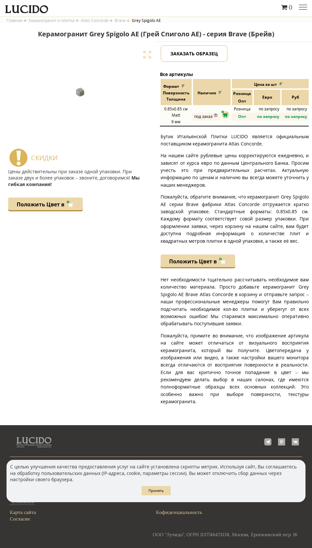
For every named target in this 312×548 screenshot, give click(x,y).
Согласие (20, 519)
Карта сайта (23, 512)
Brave (120, 20)
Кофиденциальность (179, 512)
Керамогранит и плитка (52, 20)
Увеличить (147, 54)
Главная (15, 20)
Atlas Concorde (95, 20)
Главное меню (303, 8)
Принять (156, 490)
